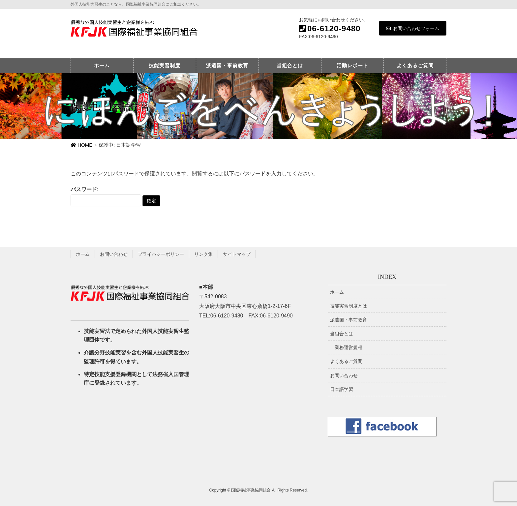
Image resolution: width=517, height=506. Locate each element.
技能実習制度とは (348, 306)
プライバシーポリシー (161, 254)
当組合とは (341, 333)
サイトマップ (237, 254)
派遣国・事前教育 (348, 319)
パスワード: (106, 196)
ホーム (83, 254)
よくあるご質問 (346, 361)
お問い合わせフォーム (412, 28)
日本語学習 (341, 389)
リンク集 (203, 254)
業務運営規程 (348, 347)
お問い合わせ (114, 254)
